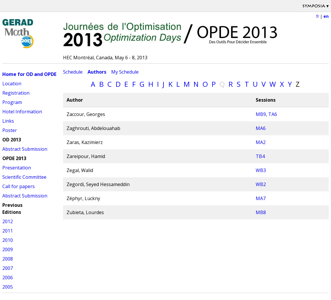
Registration (15, 93)
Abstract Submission (24, 149)
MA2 (261, 142)
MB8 (261, 212)
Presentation (16, 167)
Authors (97, 72)
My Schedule (125, 72)
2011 (7, 231)
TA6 (272, 114)
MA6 (261, 128)
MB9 (261, 114)
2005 (7, 287)
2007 (7, 268)
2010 (7, 240)
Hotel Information (22, 111)
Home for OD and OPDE (29, 74)
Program (12, 102)
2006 (7, 277)
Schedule (73, 72)
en (326, 16)
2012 (7, 221)
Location (11, 83)
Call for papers (18, 186)
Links (8, 121)
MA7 (261, 198)
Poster (9, 130)
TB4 (260, 156)
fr (317, 16)
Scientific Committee (24, 177)
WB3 (261, 170)
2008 (7, 259)
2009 (7, 249)
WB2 (261, 184)
